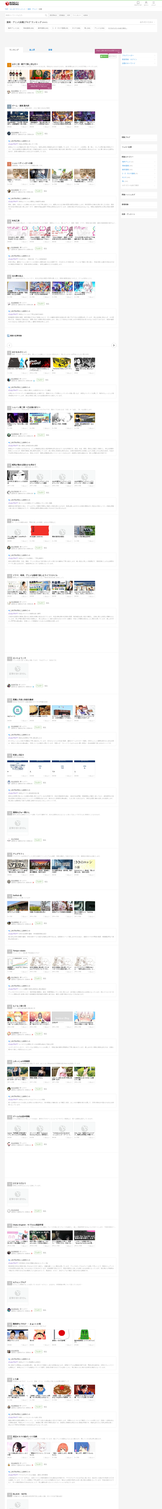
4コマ (76, 28)
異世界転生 (53, 15)
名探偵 (85, 15)
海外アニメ (13, 28)
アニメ (99, 28)
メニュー (153, 5)
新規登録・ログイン (129, 59)
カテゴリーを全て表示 (130, 185)
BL (87, 28)
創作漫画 (43, 28)
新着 (50, 50)
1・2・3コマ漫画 (60, 28)
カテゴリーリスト (146, 22)
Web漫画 (28, 28)
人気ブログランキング (12, 3)
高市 (68, 15)
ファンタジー (76, 15)
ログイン (146, 5)
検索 (47, 15)
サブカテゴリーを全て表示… (117, 28)
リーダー (138, 5)
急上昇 (32, 50)
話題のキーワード (128, 63)
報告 (46, 92)
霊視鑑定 (62, 15)
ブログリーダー (128, 55)
